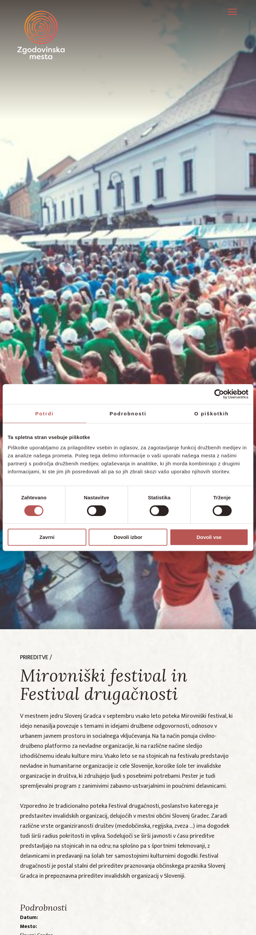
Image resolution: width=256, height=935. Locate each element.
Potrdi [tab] (44, 413)
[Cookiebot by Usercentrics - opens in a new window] (219, 394)
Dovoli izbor (128, 537)
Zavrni (46, 537)
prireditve (34, 658)
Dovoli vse (209, 537)
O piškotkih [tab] (211, 413)
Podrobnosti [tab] (128, 413)
